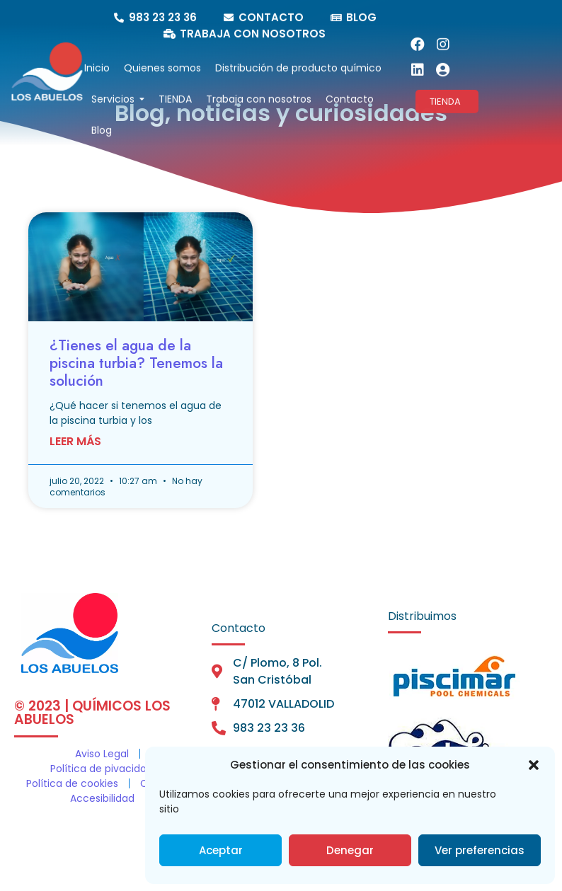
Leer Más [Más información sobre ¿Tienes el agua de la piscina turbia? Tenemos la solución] (75, 441)
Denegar (350, 850)
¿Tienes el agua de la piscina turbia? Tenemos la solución (136, 363)
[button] (534, 765)
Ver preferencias (479, 850)
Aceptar (221, 850)
